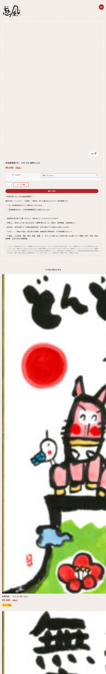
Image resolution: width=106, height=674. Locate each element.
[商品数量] (9, 183)
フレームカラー (15, 173)
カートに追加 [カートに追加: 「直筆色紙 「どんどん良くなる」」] (7, 604)
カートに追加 (21, 183)
